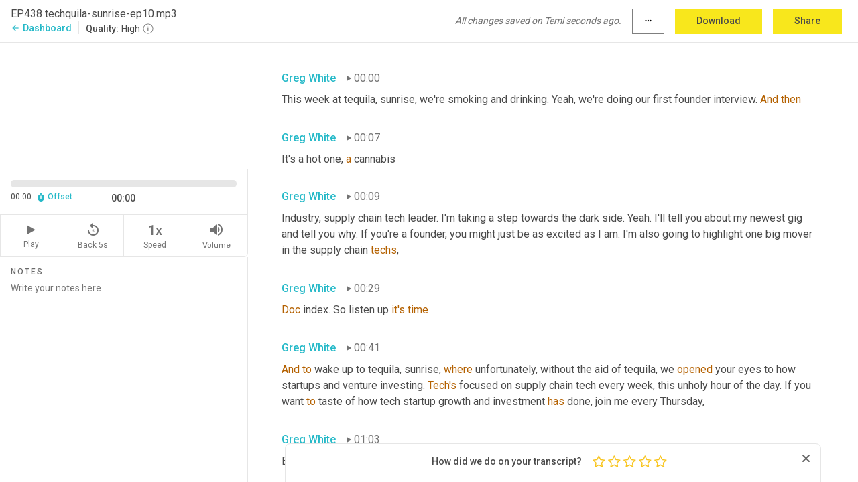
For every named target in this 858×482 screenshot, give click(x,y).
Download (718, 20)
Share (807, 20)
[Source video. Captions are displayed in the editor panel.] (124, 105)
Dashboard (41, 28)
